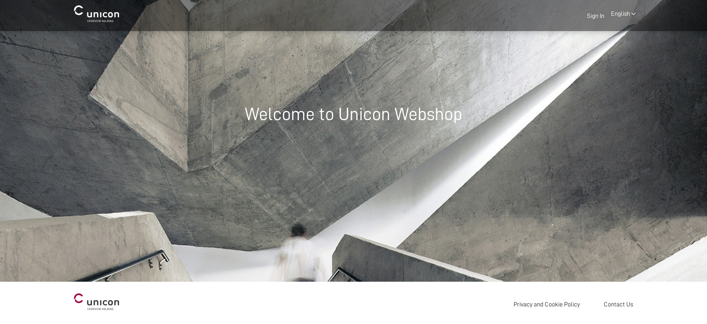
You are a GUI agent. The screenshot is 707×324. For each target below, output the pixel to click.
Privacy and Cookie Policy (547, 304)
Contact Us (618, 304)
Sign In (595, 16)
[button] (623, 14)
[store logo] (96, 13)
